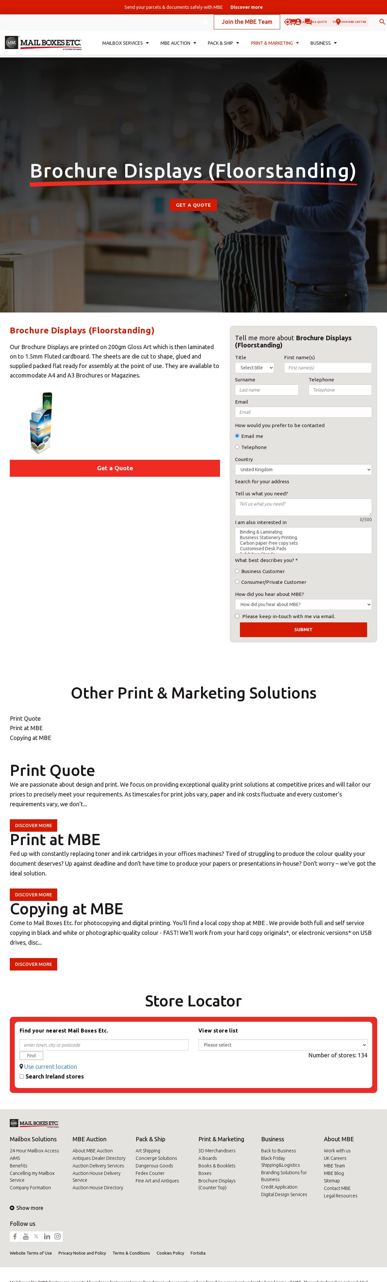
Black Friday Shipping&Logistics (280, 1162)
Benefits (18, 1165)
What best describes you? (264, 560)
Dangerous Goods (154, 1165)
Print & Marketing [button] (275, 47)
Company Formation (30, 1187)
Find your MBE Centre (326, 24)
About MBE (339, 1139)
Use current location (50, 1066)
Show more (26, 1208)
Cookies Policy (170, 1253)
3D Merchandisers (217, 1150)
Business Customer (263, 571)
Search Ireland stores (54, 1076)
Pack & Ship (150, 1139)
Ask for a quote (261, 24)
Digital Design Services (284, 1194)
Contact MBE (337, 1188)
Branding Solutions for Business (284, 1176)
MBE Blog (334, 1173)
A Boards (207, 1158)
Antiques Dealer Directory (99, 1158)
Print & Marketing (221, 1139)
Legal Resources (341, 1195)
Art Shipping (148, 1150)
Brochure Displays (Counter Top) (217, 1184)
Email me (252, 436)
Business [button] (324, 47)
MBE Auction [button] (178, 47)
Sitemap (332, 1180)
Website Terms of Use (31, 1253)
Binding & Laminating (303, 532)
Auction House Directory (98, 1187)
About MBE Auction (93, 1150)
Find (31, 1055)
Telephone (254, 447)
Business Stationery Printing (303, 537)
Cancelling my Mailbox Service (32, 1177)
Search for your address (262, 481)
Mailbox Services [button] (125, 47)
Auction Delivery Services (98, 1165)
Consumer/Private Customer (273, 582)
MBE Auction (90, 1139)
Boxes (204, 1173)
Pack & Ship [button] (223, 47)
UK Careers (335, 1158)
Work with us (337, 1150)
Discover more (33, 825)
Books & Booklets (217, 1165)
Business (272, 1139)
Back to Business (278, 1150)
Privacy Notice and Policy (82, 1253)
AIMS (15, 1158)
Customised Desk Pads (303, 549)
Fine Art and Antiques (157, 1180)
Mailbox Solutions (33, 1139)
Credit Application (279, 1187)
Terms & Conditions (131, 1253)
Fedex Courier (150, 1173)
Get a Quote (193, 205)
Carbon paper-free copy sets (303, 543)
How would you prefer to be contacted (280, 425)
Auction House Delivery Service (97, 1177)
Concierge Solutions (156, 1158)
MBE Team (334, 1165)
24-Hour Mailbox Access (34, 1150)
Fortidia (198, 1253)
